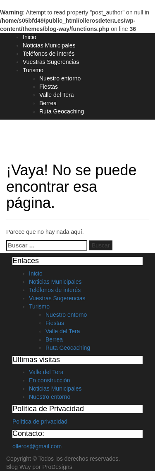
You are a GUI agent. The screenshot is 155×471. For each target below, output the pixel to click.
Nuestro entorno (60, 78)
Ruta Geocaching (61, 111)
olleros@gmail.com (37, 446)
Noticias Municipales (49, 45)
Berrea (48, 103)
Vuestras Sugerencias (51, 62)
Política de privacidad (39, 421)
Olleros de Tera (42, 134)
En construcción (49, 380)
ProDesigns (57, 467)
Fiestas (48, 86)
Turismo (33, 70)
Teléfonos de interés (48, 53)
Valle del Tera (56, 95)
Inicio (29, 37)
